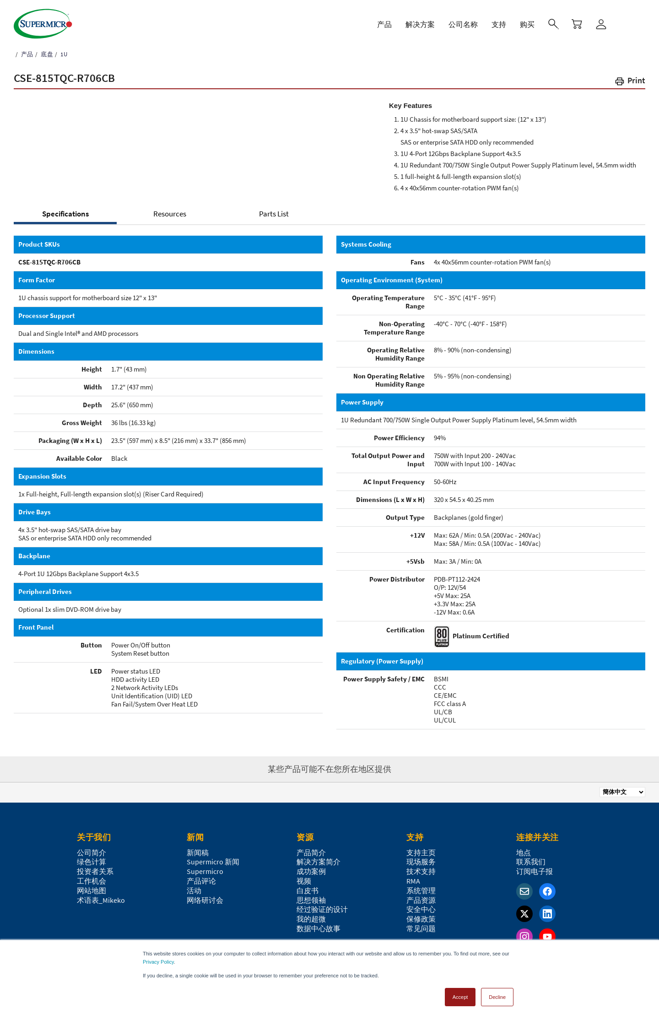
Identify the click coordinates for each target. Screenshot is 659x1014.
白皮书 (308, 890)
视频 (304, 880)
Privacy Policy (158, 957)
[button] (629, 82)
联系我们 (531, 861)
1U (63, 54)
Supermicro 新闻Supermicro (213, 866)
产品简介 (311, 852)
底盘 (46, 54)
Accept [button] (460, 993)
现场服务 (421, 861)
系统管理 (421, 890)
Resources (169, 214)
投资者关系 (95, 871)
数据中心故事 (318, 928)
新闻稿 (198, 852)
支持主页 (421, 852)
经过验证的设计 (322, 909)
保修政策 (421, 918)
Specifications (65, 214)
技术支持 (421, 871)
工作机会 (91, 880)
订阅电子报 (534, 871)
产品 (26, 54)
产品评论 (201, 880)
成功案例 (311, 871)
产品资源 (421, 900)
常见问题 (421, 928)
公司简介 (91, 852)
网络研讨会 (205, 900)
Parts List (274, 214)
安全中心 (421, 909)
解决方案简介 (318, 861)
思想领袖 (311, 900)
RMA (413, 880)
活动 (194, 890)
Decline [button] (497, 993)
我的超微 (311, 918)
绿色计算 (91, 861)
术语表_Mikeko (101, 900)
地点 (523, 852)
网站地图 (91, 890)
